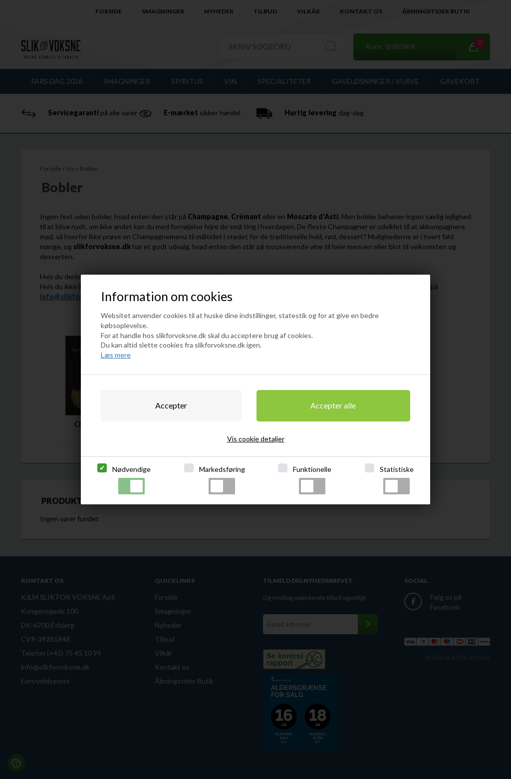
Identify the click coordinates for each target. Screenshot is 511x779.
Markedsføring (222, 479)
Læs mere (116, 355)
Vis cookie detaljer (255, 438)
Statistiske (397, 479)
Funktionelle (312, 479)
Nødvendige (131, 479)
